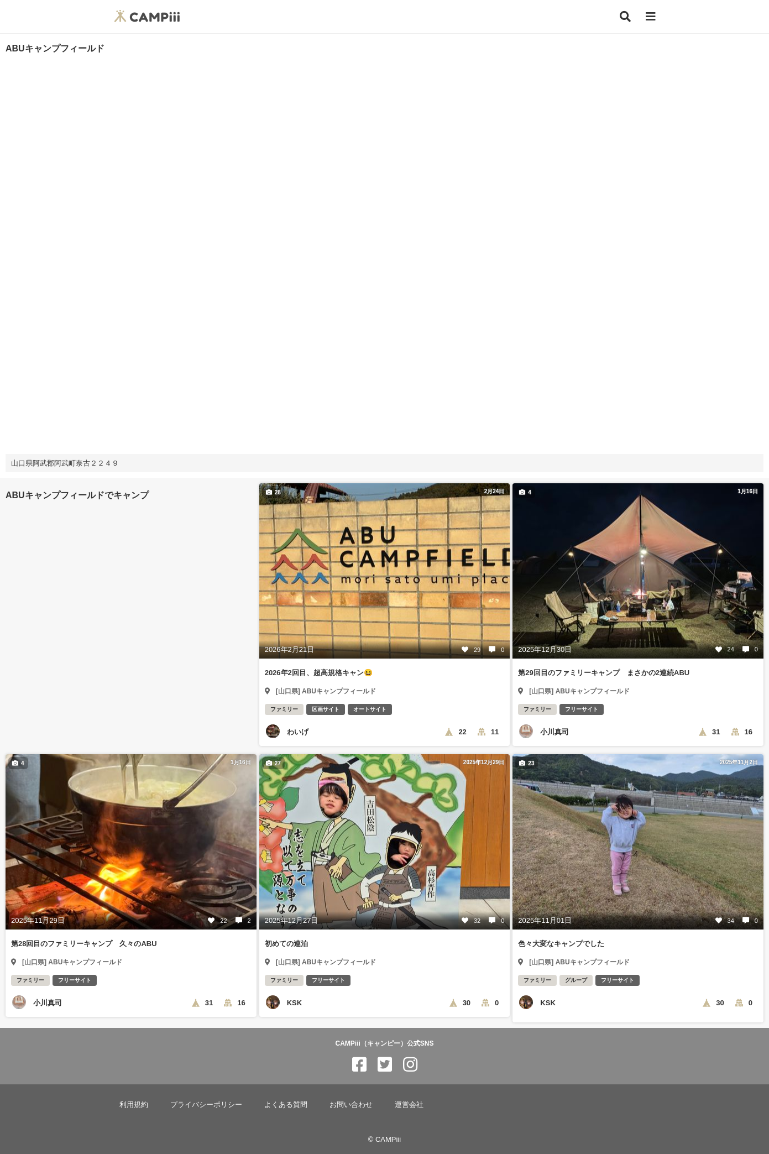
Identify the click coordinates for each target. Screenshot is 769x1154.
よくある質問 (285, 1104)
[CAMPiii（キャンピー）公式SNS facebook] (359, 1064)
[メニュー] (650, 17)
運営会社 (409, 1104)
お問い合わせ (351, 1104)
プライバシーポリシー (206, 1104)
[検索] (625, 17)
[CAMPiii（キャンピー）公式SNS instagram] (410, 1064)
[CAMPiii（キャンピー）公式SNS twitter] (385, 1064)
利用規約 (133, 1104)
